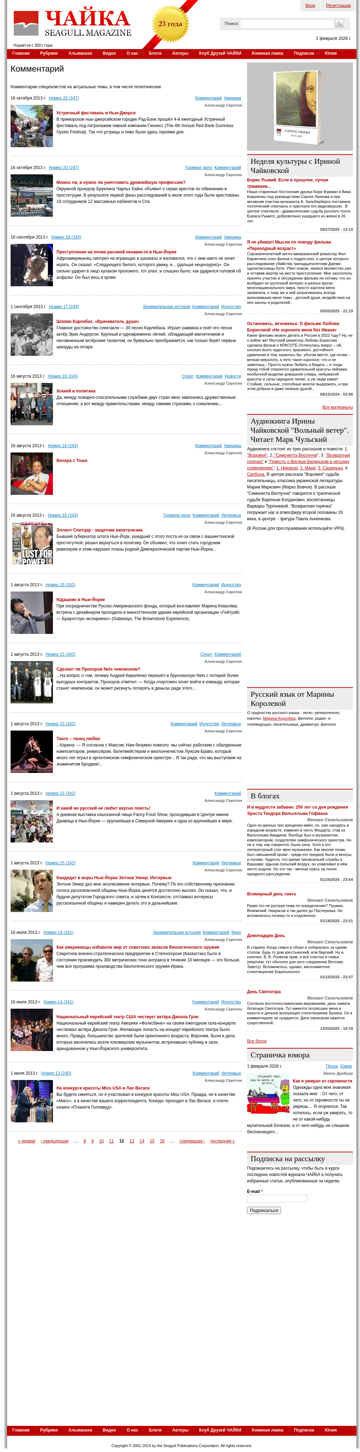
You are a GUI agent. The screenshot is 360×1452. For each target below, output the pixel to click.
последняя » (222, 1141)
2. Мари (308, 468)
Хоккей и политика (76, 391)
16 (162, 1141)
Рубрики (49, 53)
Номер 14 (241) (58, 932)
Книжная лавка (267, 53)
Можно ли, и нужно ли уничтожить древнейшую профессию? (121, 182)
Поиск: (232, 23)
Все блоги (256, 1041)
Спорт (188, 376)
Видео (109, 53)
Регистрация (338, 5)
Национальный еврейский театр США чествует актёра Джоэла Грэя (127, 1016)
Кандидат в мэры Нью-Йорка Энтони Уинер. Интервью (114, 877)
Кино (236, 932)
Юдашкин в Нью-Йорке (80, 599)
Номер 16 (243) (63, 376)
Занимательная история (167, 306)
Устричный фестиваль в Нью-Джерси (96, 112)
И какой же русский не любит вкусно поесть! (103, 808)
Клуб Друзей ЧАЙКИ (220, 53)
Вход (310, 5)
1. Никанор (287, 468)
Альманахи (80, 53)
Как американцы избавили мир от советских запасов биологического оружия (137, 947)
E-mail (255, 1191)
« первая (26, 1141)
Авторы (180, 53)
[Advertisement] (182, 1371)
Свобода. (256, 474)
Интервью (231, 515)
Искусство (231, 306)
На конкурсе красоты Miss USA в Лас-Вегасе (103, 1088)
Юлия (331, 53)
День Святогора (264, 991)
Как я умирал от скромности (322, 1081)
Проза (332, 1066)
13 (132, 1141)
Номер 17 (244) (64, 306)
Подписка (304, 53)
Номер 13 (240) (56, 1073)
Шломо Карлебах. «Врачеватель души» (97, 321)
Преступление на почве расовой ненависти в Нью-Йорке (116, 252)
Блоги (155, 53)
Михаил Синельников (330, 819)
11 (111, 1141)
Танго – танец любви (78, 738)
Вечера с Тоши (71, 460)
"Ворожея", (258, 455)
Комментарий (208, 98)
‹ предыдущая (54, 1141)
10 (101, 1141)
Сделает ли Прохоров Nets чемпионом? (98, 669)
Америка (232, 98)
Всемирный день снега (271, 894)
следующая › (192, 1141)
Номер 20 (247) (64, 98)
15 (152, 1141)
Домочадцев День (266, 935)
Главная (21, 53)
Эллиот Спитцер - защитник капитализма (99, 530)
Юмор (346, 1066)
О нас (132, 53)
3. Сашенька (330, 468)
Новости (233, 376)
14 (141, 1141)
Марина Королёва (279, 718)
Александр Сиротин (223, 105)
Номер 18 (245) (67, 237)
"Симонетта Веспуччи (295, 455)
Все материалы (338, 407)
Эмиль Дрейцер (338, 1073)
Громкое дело (198, 167)
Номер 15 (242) (61, 584)
